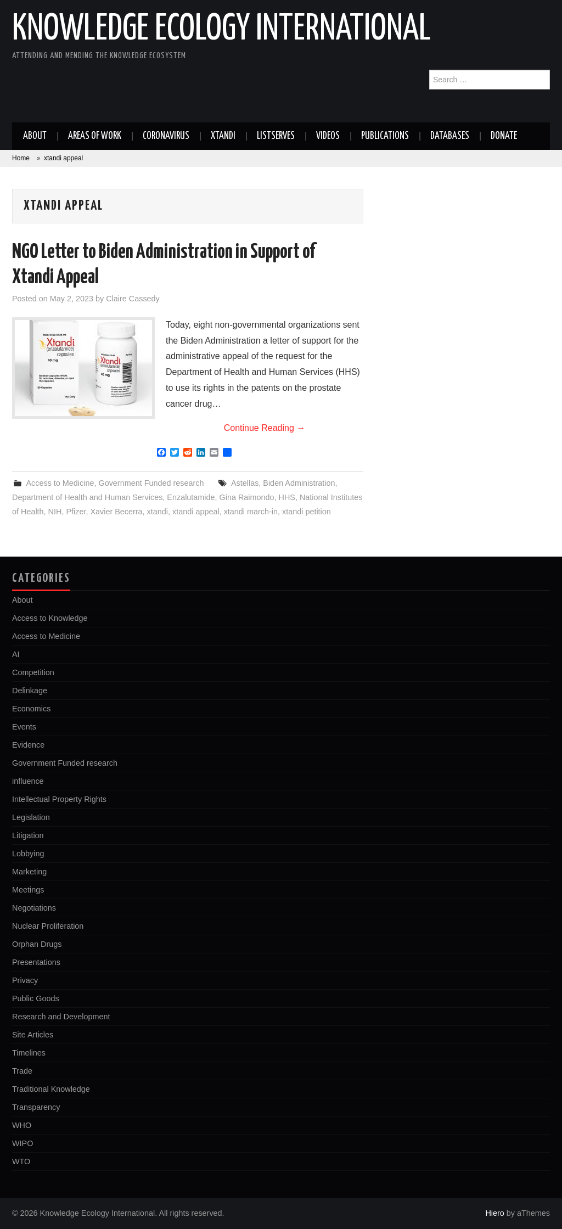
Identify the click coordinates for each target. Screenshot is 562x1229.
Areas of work (94, 136)
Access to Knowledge (50, 618)
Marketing (29, 871)
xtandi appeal (196, 511)
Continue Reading (265, 428)
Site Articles (32, 1034)
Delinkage (29, 690)
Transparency (36, 1107)
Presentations (36, 962)
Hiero (494, 1213)
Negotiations (34, 907)
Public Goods (35, 998)
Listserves (276, 136)
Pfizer (76, 511)
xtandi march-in (251, 511)
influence (28, 781)
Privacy (25, 980)
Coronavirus (166, 136)
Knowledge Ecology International (221, 29)
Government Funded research (151, 483)
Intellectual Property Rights (59, 799)
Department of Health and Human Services (87, 497)
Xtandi (223, 136)
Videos (328, 136)
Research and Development (61, 1016)
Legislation (31, 817)
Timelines (29, 1052)
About (35, 136)
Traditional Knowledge (51, 1089)
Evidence (28, 744)
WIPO (22, 1143)
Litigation (28, 835)
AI (16, 654)
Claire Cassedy (133, 298)
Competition (33, 672)
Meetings (28, 889)
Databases (449, 136)
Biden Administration (299, 483)
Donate (504, 136)
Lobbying (28, 853)
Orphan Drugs (36, 944)
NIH (55, 511)
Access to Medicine (60, 483)
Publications (385, 136)
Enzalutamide (191, 497)
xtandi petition (306, 511)
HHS (287, 497)
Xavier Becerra (116, 511)
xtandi (157, 511)
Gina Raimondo (247, 497)
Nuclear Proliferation (47, 926)
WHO (21, 1125)
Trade (22, 1071)
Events (24, 726)
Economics (31, 708)
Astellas (244, 483)
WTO (21, 1161)
